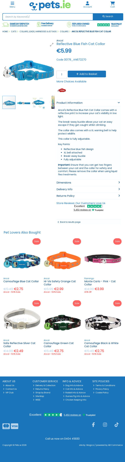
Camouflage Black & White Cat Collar (101, 344)
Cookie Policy (101, 392)
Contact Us (10, 389)
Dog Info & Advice (73, 385)
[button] (51, 44)
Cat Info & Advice (73, 389)
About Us (8, 385)
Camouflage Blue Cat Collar (21, 281)
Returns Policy (41, 389)
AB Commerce (115, 445)
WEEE (36, 399)
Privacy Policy (101, 389)
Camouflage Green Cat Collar (59, 344)
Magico (90, 445)
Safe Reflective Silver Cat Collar (19, 344)
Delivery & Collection (44, 385)
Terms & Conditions (104, 385)
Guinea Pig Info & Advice (76, 396)
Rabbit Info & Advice (74, 392)
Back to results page (70, 222)
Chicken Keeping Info (74, 399)
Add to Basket (86, 74)
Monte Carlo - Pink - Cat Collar (100, 282)
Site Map (38, 396)
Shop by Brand (41, 392)
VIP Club (8, 392)
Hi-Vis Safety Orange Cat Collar (60, 282)
